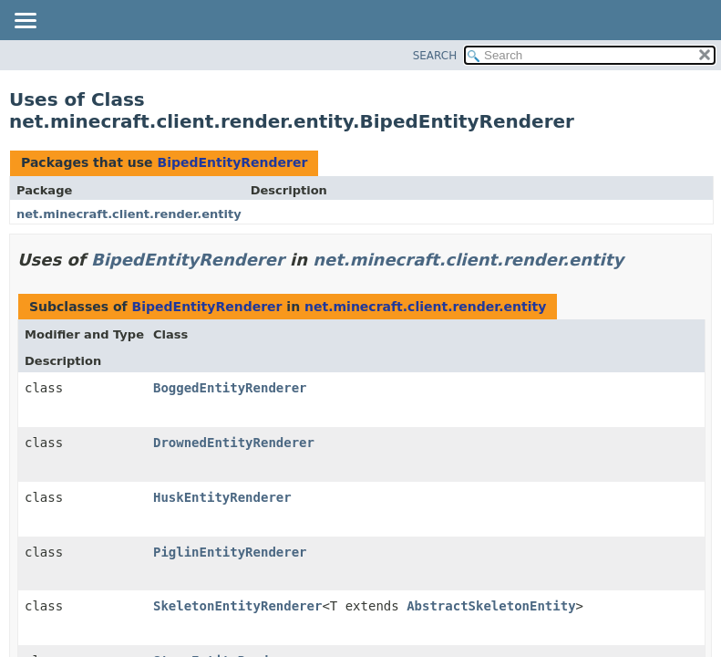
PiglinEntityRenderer (230, 552)
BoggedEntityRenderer (230, 388)
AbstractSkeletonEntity (491, 606)
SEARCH (435, 55)
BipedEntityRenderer (232, 162)
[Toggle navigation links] (24, 22)
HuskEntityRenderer (222, 497)
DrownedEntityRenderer (233, 442)
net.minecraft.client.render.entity (129, 214)
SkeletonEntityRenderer (237, 606)
